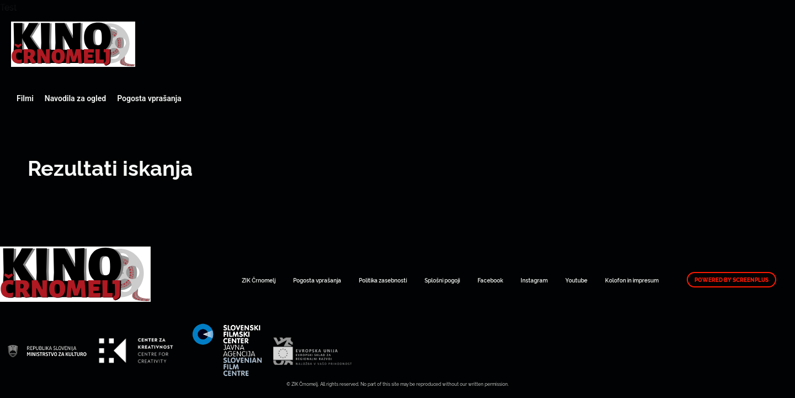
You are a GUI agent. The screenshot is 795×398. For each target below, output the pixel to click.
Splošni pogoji (442, 280)
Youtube (576, 280)
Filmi (25, 98)
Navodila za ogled (75, 98)
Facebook (490, 280)
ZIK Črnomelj (258, 280)
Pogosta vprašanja (149, 98)
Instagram (534, 280)
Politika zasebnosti (383, 280)
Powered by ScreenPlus (731, 280)
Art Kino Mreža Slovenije (73, 44)
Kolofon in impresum (632, 280)
